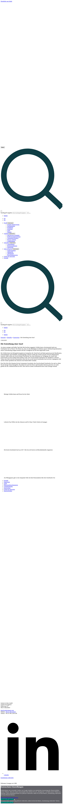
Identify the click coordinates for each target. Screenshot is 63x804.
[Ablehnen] (14, 799)
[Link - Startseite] (31, 145)
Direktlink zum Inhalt (6, 1)
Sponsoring (16, 337)
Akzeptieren (4, 799)
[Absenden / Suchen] (28, 213)
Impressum (4, 797)
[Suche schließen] (29, 213)
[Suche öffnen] (1, 211)
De (5, 218)
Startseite (3, 337)
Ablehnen (10, 799)
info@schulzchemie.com (7, 710)
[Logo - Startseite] (31, 25)
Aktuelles (9, 337)
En (4, 220)
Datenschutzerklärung (12, 797)
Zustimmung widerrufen (7, 777)
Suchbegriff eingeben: (6, 213)
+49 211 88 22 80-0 (10, 712)
